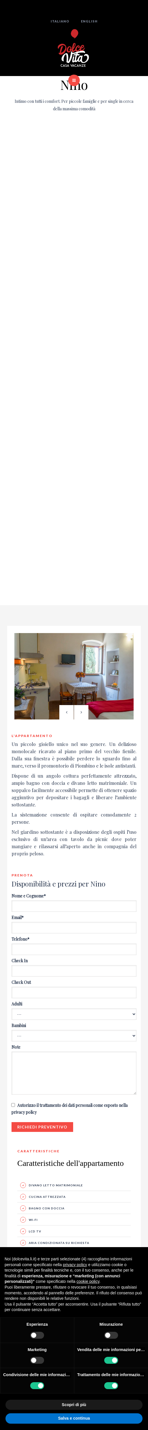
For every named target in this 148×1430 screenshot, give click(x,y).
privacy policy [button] (75, 1264)
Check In (20, 960)
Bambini (19, 1025)
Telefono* (20, 939)
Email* (18, 917)
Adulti (17, 1004)
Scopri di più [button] (74, 1404)
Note (16, 1047)
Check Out (21, 982)
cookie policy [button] (88, 1281)
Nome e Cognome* (29, 896)
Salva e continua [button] (74, 1418)
